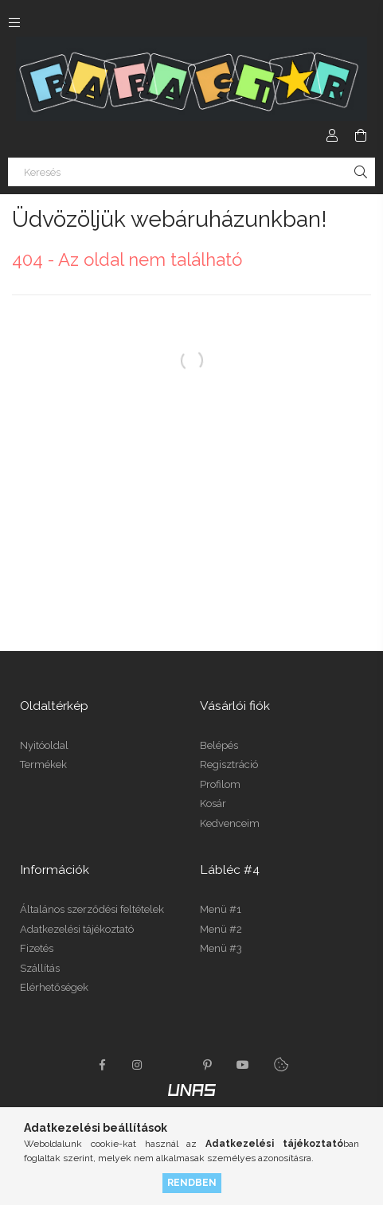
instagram (137, 1064)
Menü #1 (220, 909)
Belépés (219, 745)
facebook (102, 1064)
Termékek (43, 764)
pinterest (207, 1064)
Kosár (213, 803)
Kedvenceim (230, 823)
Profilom (220, 784)
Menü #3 (221, 948)
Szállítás (40, 968)
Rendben (192, 1182)
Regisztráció (229, 764)
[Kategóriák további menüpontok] (14, 22)
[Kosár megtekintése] (360, 135)
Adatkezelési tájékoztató (77, 929)
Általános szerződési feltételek (92, 909)
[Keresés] (191, 172)
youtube (242, 1064)
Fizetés (36, 948)
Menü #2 (221, 929)
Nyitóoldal (44, 745)
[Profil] (332, 135)
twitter (172, 1064)
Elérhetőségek (54, 987)
